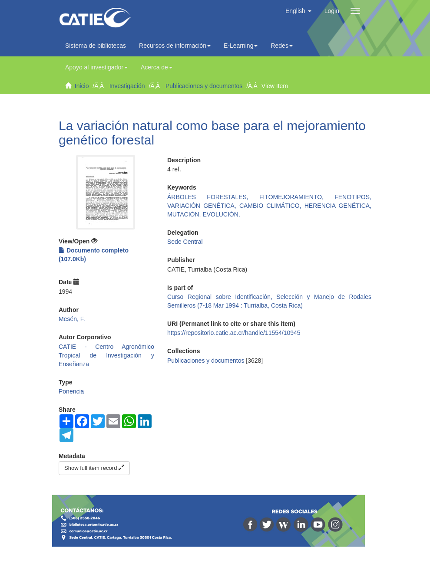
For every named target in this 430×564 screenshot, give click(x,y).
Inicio (82, 85)
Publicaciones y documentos (203, 85)
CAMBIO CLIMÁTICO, (271, 205)
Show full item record (94, 468)
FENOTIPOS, (352, 196)
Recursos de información (175, 45)
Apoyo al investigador (96, 67)
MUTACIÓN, (184, 214)
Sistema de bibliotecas (95, 45)
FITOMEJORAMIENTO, (296, 196)
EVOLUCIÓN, (221, 214)
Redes (281, 45)
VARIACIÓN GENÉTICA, (203, 205)
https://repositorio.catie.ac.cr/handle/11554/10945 (234, 332)
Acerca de (156, 67)
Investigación (127, 85)
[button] (298, 11)
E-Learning (241, 45)
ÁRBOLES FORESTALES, (213, 196)
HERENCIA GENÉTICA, (337, 205)
